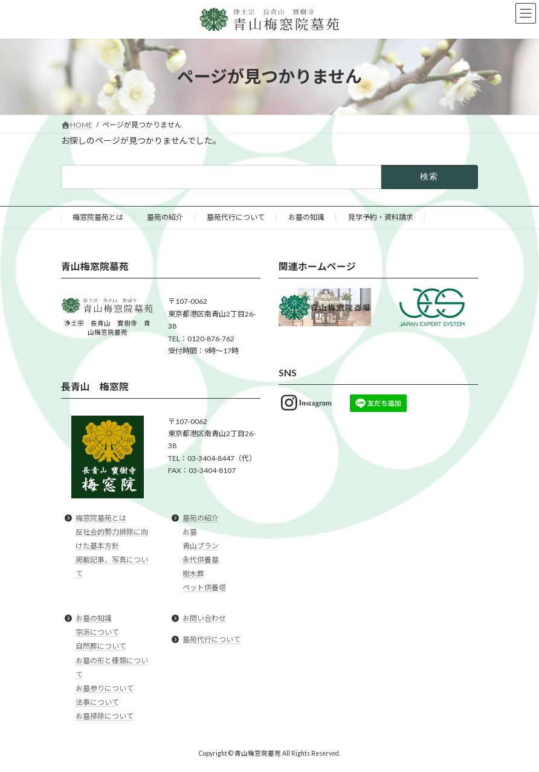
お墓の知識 (306, 217)
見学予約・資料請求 (380, 217)
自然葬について (101, 646)
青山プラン (200, 545)
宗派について (97, 632)
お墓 (189, 531)
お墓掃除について (105, 716)
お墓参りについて (105, 688)
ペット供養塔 (204, 587)
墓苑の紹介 (165, 217)
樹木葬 (193, 573)
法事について (97, 702)
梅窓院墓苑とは (98, 217)
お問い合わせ (204, 618)
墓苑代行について (236, 217)
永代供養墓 (200, 559)
